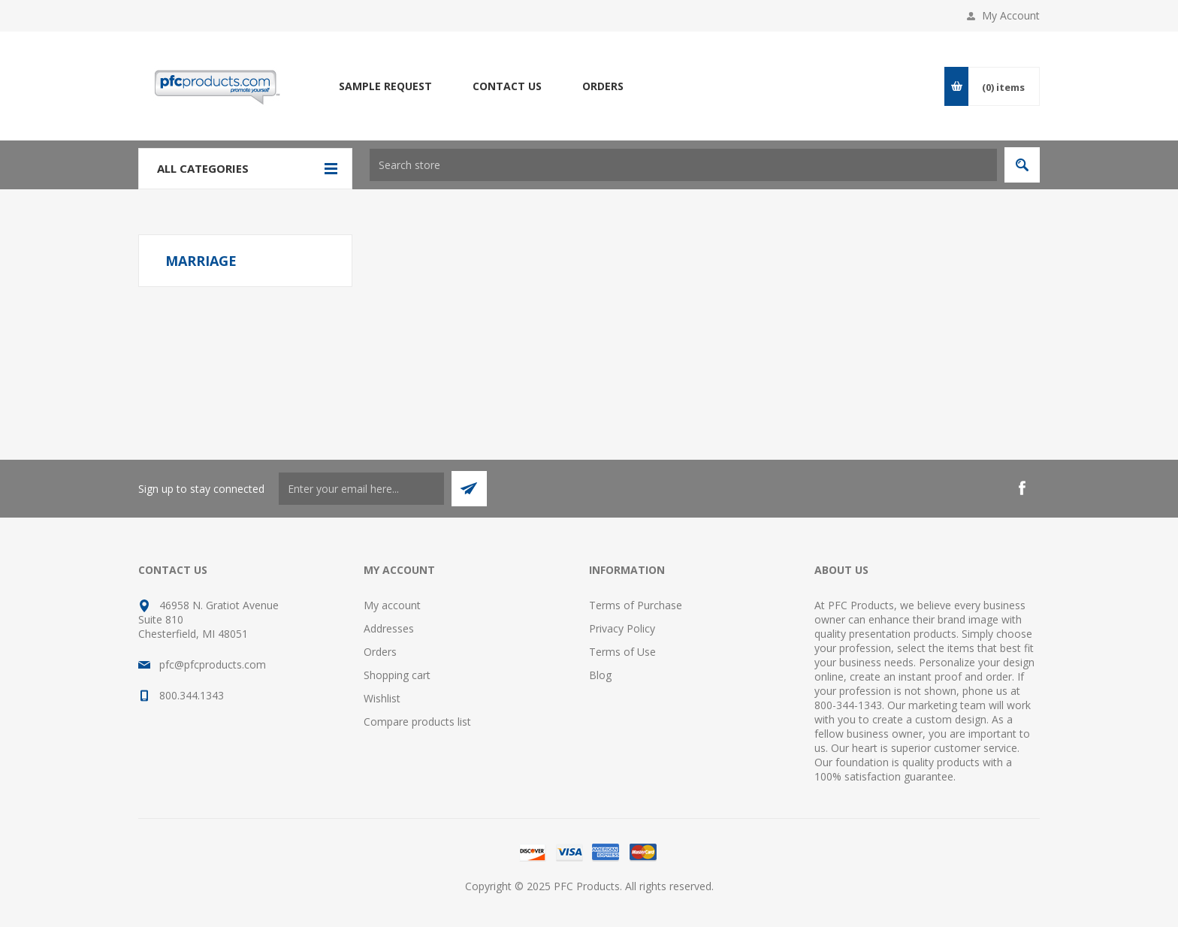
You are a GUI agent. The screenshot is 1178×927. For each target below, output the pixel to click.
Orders (380, 652)
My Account (1011, 15)
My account (392, 605)
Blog (600, 675)
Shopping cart (397, 675)
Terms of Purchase (635, 605)
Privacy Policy (622, 628)
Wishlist (382, 698)
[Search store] (683, 165)
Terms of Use (622, 652)
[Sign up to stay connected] (361, 489)
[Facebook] (1022, 488)
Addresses (389, 628)
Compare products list (417, 721)
